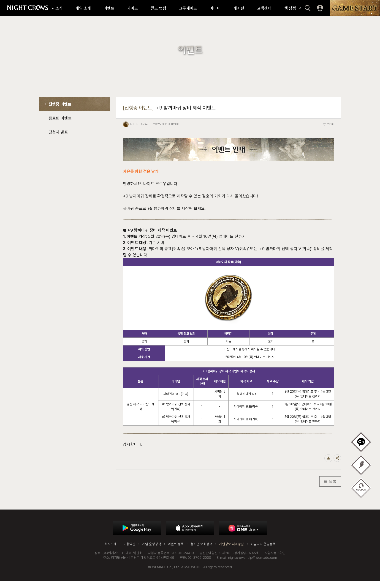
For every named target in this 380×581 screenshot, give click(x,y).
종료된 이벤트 (60, 118)
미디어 (215, 8)
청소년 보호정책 (201, 544)
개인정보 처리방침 (231, 544)
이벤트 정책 (176, 544)
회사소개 (111, 544)
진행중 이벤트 (60, 104)
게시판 (238, 8)
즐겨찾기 (328, 458)
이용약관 (129, 544)
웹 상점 (290, 8)
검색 (307, 8)
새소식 (57, 8)
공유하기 (337, 458)
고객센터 (264, 8)
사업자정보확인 (275, 553)
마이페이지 (320, 8)
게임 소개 (83, 8)
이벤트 (108, 8)
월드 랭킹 (158, 8)
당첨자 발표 (58, 132)
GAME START (355, 8)
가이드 (132, 8)
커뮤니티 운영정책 (263, 544)
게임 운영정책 (151, 544)
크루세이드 (188, 8)
